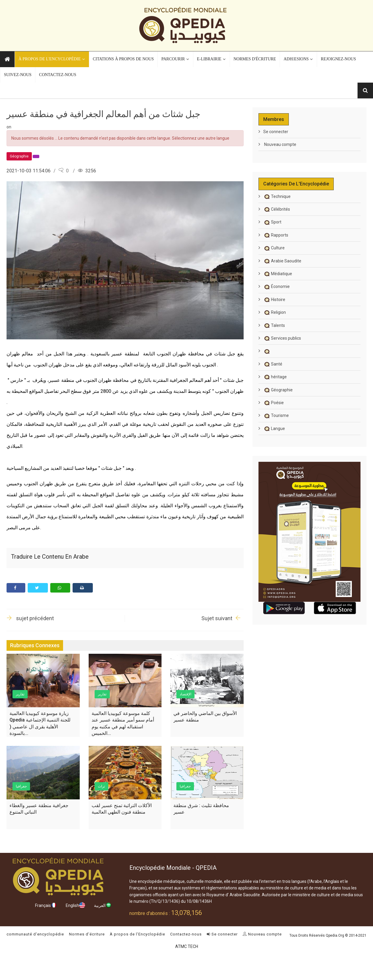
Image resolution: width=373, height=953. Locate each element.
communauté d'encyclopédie (35, 934)
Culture (274, 247)
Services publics (282, 338)
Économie (276, 286)
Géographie (278, 389)
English (75, 905)
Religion (274, 312)
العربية (103, 905)
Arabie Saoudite (282, 261)
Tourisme (276, 415)
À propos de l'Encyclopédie (137, 934)
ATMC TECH (186, 946)
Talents (274, 325)
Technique (277, 196)
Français (46, 905)
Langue (274, 428)
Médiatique (277, 273)
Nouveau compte (279, 144)
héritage (275, 376)
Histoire (274, 299)
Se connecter (275, 131)
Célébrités (276, 209)
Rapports (275, 235)
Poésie (273, 402)
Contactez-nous (186, 934)
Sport (272, 222)
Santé (272, 364)
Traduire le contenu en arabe (50, 556)
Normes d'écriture (87, 934)
